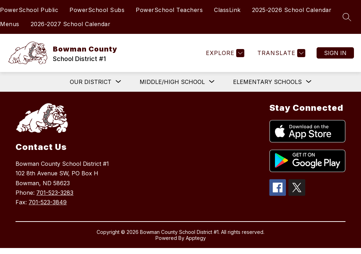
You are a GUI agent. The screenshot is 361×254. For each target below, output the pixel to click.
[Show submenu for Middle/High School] (172, 82)
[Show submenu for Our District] (90, 82)
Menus (9, 24)
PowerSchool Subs (96, 9)
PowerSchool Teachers (169, 9)
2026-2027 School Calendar (71, 24)
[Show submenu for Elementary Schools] (267, 82)
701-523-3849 (48, 202)
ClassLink (227, 9)
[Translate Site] (280, 53)
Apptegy (196, 238)
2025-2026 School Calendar (292, 9)
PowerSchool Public (29, 9)
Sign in (335, 52)
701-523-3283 (54, 192)
